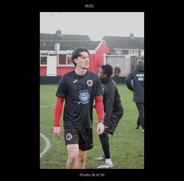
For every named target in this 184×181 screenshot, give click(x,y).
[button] (166, 7)
